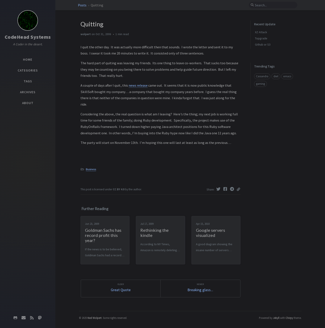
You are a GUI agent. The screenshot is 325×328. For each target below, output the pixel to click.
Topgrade (261, 38)
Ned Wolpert (95, 317)
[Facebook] (226, 189)
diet (275, 76)
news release (138, 85)
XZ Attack (261, 32)
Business (91, 169)
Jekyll (276, 317)
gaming (260, 84)
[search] (273, 5)
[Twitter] (219, 189)
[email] (24, 318)
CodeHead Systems (28, 37)
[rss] (32, 318)
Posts (82, 5)
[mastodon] (40, 318)
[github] (15, 318)
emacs (287, 76)
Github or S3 (262, 44)
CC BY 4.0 (118, 189)
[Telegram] (233, 189)
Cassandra (262, 76)
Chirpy (289, 317)
